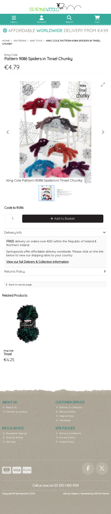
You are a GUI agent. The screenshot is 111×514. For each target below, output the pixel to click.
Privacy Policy (65, 437)
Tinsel (8, 354)
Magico (75, 493)
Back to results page (20, 284)
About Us (10, 407)
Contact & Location (15, 411)
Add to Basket (62, 219)
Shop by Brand (13, 437)
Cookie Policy (65, 441)
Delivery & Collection (69, 407)
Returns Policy (66, 411)
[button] (103, 84)
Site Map (9, 441)
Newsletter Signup (15, 433)
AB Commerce (101, 493)
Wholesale (63, 420)
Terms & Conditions (68, 433)
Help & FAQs (64, 415)
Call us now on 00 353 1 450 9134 (55, 485)
